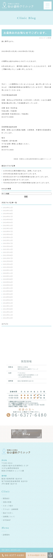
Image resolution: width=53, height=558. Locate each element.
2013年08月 (8, 309)
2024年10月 (8, 210)
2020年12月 (8, 270)
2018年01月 (8, 303)
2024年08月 (8, 213)
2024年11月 (8, 207)
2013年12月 (8, 306)
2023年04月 (8, 234)
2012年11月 (8, 315)
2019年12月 (8, 288)
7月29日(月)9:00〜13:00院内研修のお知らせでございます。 (27, 183)
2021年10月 (8, 252)
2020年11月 (8, 273)
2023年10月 (8, 228)
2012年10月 (8, 318)
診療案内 (6, 535)
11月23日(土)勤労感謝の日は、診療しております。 (23, 171)
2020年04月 (8, 282)
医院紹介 (6, 498)
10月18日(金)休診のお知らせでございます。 (20, 174)
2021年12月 (8, 249)
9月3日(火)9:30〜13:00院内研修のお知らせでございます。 (26, 177)
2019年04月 (8, 294)
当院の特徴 (7, 502)
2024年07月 (8, 216)
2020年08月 (8, 279)
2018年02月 (8, 300)
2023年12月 (8, 225)
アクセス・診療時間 (10, 509)
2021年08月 (8, 255)
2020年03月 (8, 285)
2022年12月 (8, 240)
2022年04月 (8, 246)
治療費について (9, 516)
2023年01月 (8, 237)
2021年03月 (8, 267)
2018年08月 (8, 297)
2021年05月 (8, 261)
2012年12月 (8, 312)
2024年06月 (8, 219)
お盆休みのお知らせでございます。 (26, 32)
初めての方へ (8, 513)
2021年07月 (8, 258)
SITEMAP (7, 520)
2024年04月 (8, 222)
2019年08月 (8, 291)
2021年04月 (8, 264)
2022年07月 (8, 243)
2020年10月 (8, 276)
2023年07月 (8, 231)
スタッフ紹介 (8, 506)
